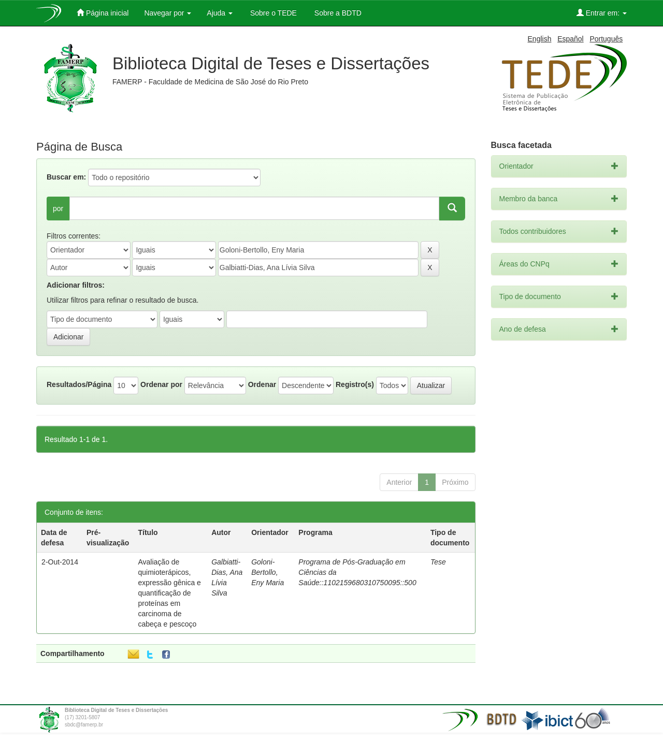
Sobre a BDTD (337, 13)
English (540, 39)
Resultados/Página (79, 384)
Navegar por (167, 13)
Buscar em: (66, 177)
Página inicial (102, 12)
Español (570, 39)
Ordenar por (161, 384)
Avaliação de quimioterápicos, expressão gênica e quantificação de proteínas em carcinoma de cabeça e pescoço (169, 593)
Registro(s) (355, 384)
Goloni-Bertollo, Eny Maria (267, 572)
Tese (438, 562)
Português (606, 39)
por (58, 208)
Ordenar (262, 384)
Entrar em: (601, 12)
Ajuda (220, 13)
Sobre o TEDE (272, 13)
